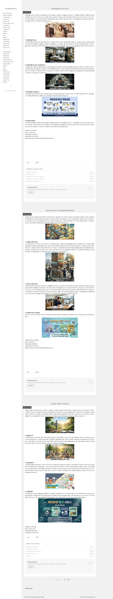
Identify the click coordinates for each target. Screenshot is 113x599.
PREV (51, 579)
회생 (4, 35)
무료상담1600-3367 (7, 59)
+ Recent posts (29, 588)
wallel (94, 597)
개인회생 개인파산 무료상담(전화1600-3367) (60, 210)
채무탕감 (5, 33)
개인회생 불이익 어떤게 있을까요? (33, 181)
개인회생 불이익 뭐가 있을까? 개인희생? (34, 178)
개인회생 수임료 (6, 27)
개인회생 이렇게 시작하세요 (60, 404)
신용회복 (5, 37)
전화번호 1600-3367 (7, 15)
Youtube (39, 597)
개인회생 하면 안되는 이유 (31, 553)
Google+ (42, 597)
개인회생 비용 (6, 21)
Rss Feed (26, 597)
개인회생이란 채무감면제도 (31, 546)
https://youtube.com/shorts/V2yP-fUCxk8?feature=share (39, 348)
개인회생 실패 (6, 43)
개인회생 (5, 31)
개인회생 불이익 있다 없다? (60, 9)
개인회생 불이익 (6, 41)
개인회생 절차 (6, 45)
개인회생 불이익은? (30, 174)
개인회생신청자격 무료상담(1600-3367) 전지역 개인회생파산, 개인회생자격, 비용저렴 (46, 189)
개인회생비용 (6, 57)
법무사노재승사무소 (7, 13)
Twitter (31, 597)
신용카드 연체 (6, 47)
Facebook (35, 597)
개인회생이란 (6, 19)
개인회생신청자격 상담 (8, 61)
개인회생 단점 (6, 39)
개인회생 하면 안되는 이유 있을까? (33, 551)
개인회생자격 (6, 29)
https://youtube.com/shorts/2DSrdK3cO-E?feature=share (39, 138)
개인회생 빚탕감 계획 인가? (31, 549)
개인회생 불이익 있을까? (31, 172)
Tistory (85, 597)
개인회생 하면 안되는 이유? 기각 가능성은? (35, 176)
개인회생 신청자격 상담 (8, 23)
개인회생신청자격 (11, 9)
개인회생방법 (6, 25)
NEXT (68, 579)
